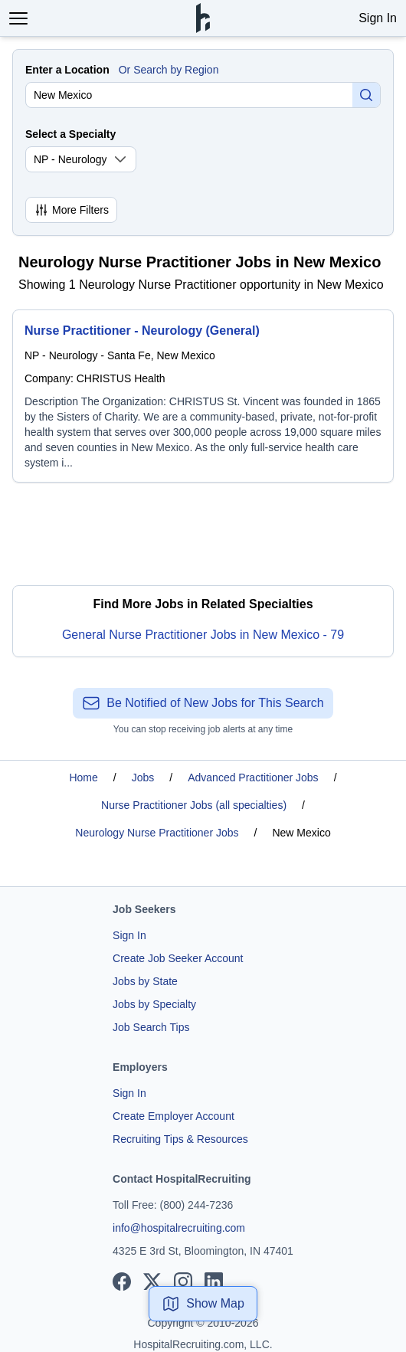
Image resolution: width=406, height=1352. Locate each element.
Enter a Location (67, 70)
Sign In (378, 18)
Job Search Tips (151, 1027)
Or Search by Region (169, 70)
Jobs (143, 777)
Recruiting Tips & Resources (180, 1139)
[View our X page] (152, 1281)
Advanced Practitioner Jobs (253, 777)
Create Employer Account (173, 1116)
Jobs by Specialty (154, 1004)
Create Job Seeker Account (178, 958)
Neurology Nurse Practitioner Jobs (156, 833)
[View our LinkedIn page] (214, 1281)
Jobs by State (145, 981)
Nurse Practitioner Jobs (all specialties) (193, 805)
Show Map (203, 1304)
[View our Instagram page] (183, 1281)
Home (83, 777)
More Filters (71, 210)
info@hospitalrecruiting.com (179, 1228)
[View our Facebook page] (122, 1281)
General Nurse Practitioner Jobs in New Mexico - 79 (203, 634)
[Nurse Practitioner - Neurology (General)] (203, 396)
